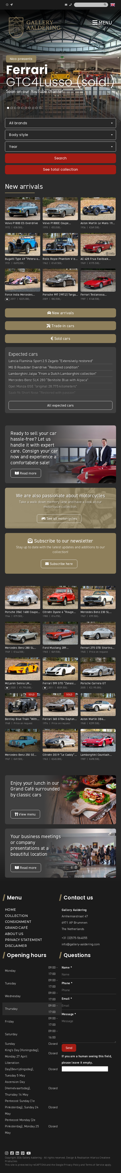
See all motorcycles (59, 518)
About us (14, 934)
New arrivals (60, 312)
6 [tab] (26, 108)
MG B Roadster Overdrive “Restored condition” (44, 367)
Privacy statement (23, 940)
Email (67, 999)
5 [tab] (22, 108)
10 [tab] (40, 108)
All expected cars (60, 405)
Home (10, 910)
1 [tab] (8, 108)
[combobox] (60, 123)
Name (67, 967)
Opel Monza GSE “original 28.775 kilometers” (43, 386)
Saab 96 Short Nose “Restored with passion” (42, 392)
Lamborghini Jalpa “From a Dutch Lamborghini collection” (53, 373)
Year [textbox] (13, 146)
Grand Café (16, 928)
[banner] (34, 27)
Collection (16, 916)
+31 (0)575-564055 (74, 938)
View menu (25, 814)
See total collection (60, 169)
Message (69, 1014)
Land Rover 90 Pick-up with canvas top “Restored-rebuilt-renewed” (59, 399)
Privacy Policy (72, 1164)
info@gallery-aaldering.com (81, 944)
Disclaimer (16, 946)
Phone (67, 983)
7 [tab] (29, 108)
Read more (25, 473)
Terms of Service (94, 1164)
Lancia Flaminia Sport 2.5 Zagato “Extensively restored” (51, 361)
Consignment (18, 922)
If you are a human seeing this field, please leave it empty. (87, 1062)
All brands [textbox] (18, 123)
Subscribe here (59, 563)
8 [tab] (33, 108)
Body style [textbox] (18, 134)
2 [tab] (11, 108)
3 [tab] (15, 108)
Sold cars (60, 338)
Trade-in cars (60, 325)
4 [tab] (19, 108)
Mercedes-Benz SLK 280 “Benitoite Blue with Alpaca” (48, 380)
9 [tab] (36, 108)
